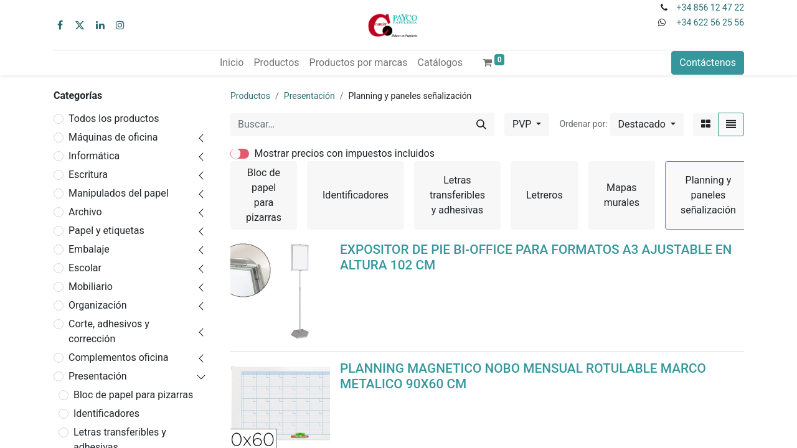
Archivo (85, 212)
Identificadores (106, 413)
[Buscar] (481, 124)
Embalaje (89, 249)
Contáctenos (707, 62)
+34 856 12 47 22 (710, 7)
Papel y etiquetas (106, 230)
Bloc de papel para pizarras (133, 395)
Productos (250, 96)
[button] (647, 124)
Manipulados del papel (118, 193)
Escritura (88, 174)
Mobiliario (90, 286)
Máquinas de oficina (113, 137)
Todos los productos (113, 118)
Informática (94, 156)
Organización (97, 305)
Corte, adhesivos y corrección (108, 331)
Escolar (84, 268)
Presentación (97, 376)
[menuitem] (231, 62)
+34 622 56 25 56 (710, 22)
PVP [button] (523, 124)
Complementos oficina (118, 357)
